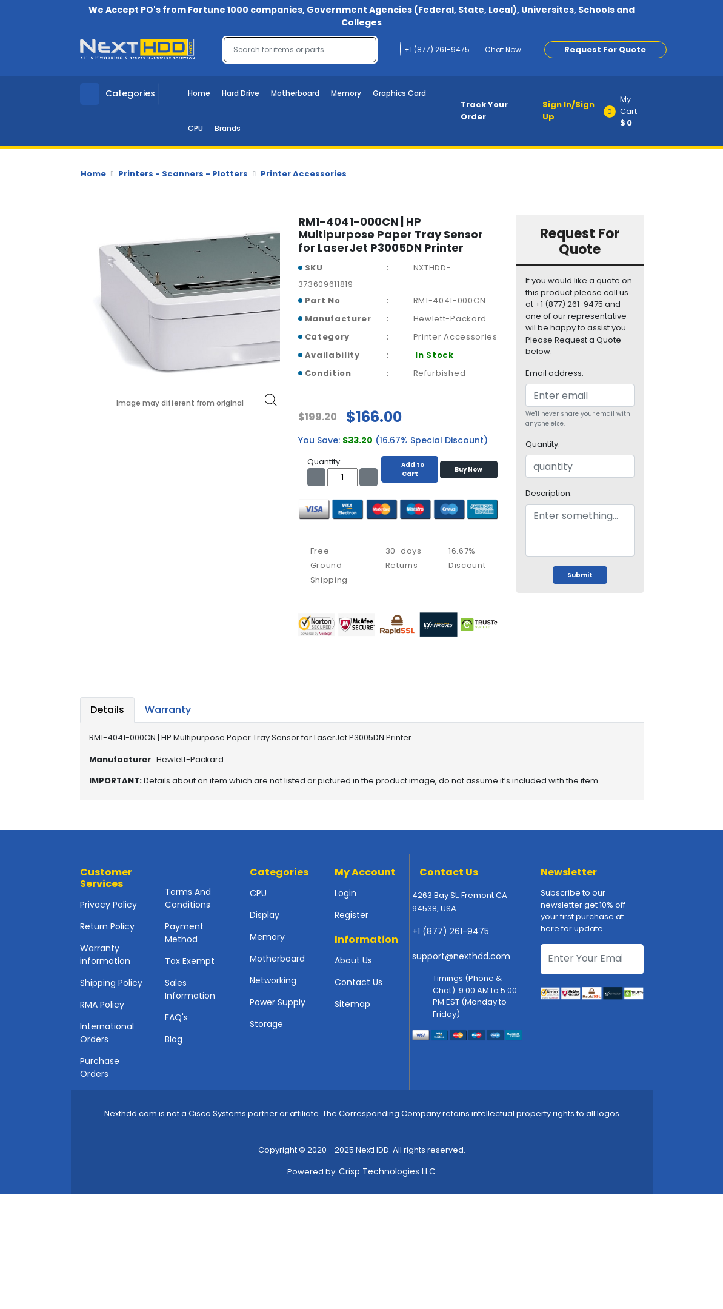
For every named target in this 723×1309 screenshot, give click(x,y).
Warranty (168, 710)
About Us (353, 960)
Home (199, 93)
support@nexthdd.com (461, 956)
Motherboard (295, 93)
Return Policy (107, 926)
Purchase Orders (99, 1067)
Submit (580, 575)
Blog (173, 1039)
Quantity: (542, 444)
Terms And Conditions (188, 898)
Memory (346, 93)
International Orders (107, 1032)
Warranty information (105, 954)
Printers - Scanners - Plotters (183, 173)
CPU (195, 128)
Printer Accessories (304, 173)
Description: (548, 493)
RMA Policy (102, 1005)
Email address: (554, 373)
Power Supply (277, 1002)
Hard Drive (240, 93)
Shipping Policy (111, 983)
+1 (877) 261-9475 (450, 931)
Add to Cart (409, 469)
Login (345, 893)
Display (264, 915)
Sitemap (352, 1004)
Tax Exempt (190, 961)
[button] (627, 111)
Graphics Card (399, 93)
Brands (228, 128)
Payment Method (184, 932)
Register (351, 915)
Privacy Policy (108, 905)
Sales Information (190, 989)
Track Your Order (484, 110)
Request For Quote (605, 49)
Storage (266, 1024)
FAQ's (176, 1017)
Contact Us (358, 982)
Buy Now (468, 469)
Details (107, 710)
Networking (273, 980)
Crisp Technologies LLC (387, 1171)
